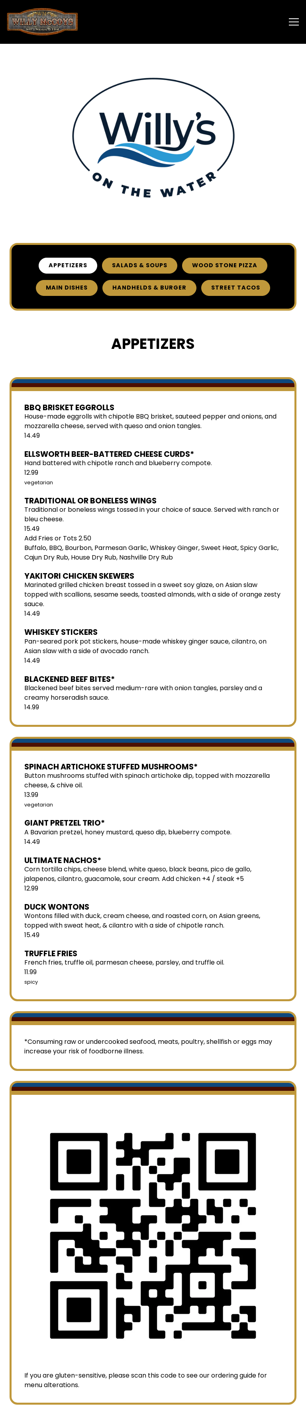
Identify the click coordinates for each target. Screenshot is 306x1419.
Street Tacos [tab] (235, 288)
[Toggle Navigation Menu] (294, 22)
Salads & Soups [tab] (139, 266)
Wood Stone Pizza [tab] (224, 266)
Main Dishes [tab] (67, 288)
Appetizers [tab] (68, 266)
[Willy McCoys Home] (42, 22)
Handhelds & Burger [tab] (149, 288)
